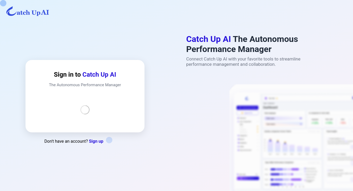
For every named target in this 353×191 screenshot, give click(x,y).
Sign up (96, 141)
